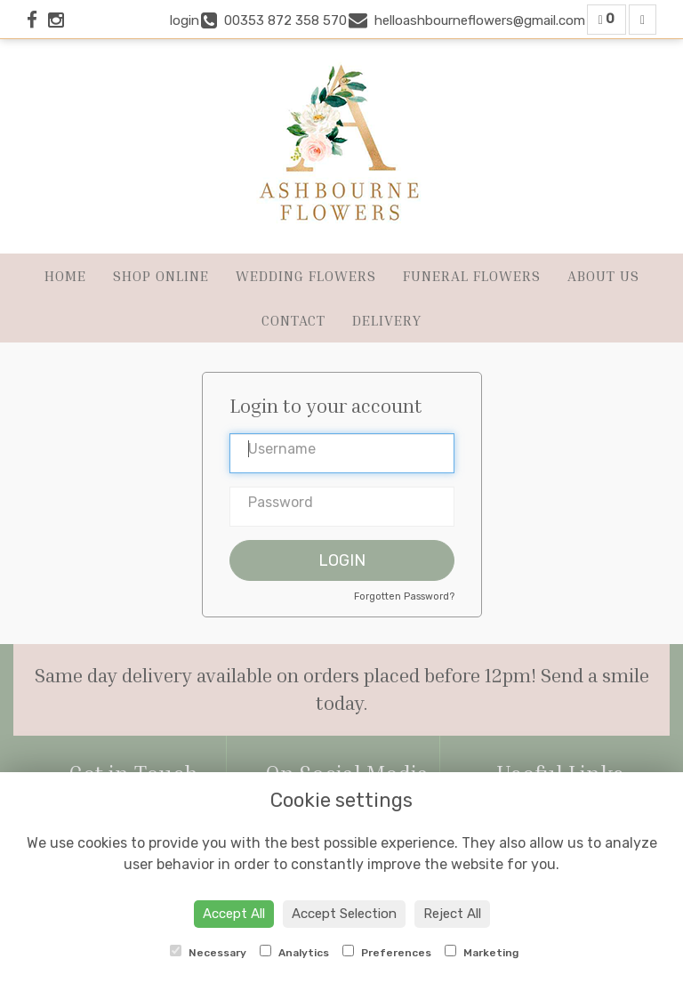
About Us (603, 276)
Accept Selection (344, 914)
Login (342, 560)
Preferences (386, 952)
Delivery (387, 320)
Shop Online (161, 276)
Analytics (294, 952)
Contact (293, 320)
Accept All (234, 914)
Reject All (452, 914)
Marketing (481, 952)
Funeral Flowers (472, 276)
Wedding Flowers (306, 276)
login (184, 20)
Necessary (208, 952)
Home (65, 276)
